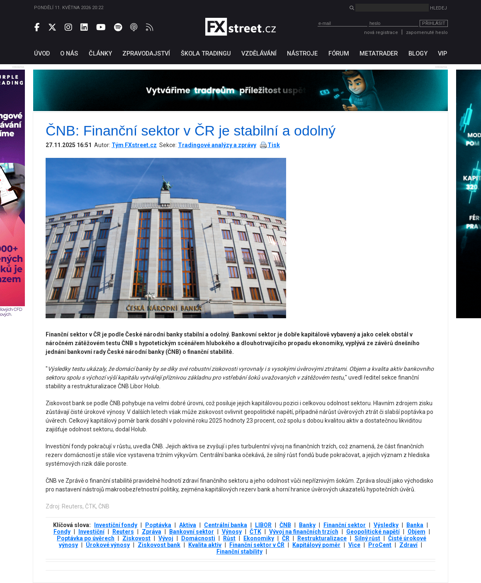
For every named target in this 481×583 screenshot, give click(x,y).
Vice (354, 545)
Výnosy (232, 531)
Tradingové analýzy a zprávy (217, 145)
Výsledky (386, 525)
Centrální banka (225, 525)
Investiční (91, 531)
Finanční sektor (344, 525)
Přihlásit (433, 23)
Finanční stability (239, 551)
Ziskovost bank (159, 545)
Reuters (123, 531)
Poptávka (158, 525)
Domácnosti (198, 538)
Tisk (273, 145)
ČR (285, 538)
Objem (416, 531)
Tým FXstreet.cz (134, 145)
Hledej (438, 8)
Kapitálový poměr (316, 545)
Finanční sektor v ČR (256, 545)
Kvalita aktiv (204, 545)
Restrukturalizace (322, 538)
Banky (307, 525)
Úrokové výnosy (108, 545)
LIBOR (263, 525)
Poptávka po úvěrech (85, 538)
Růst (229, 538)
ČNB (285, 525)
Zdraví (408, 545)
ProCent (379, 545)
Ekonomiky (258, 538)
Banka (414, 525)
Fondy (61, 531)
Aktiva (187, 525)
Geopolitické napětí (373, 531)
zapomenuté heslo (427, 32)
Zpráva (151, 531)
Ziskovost (136, 538)
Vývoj (165, 538)
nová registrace (381, 32)
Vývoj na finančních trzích (303, 531)
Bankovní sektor (191, 531)
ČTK (255, 531)
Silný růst (367, 538)
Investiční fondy (115, 525)
